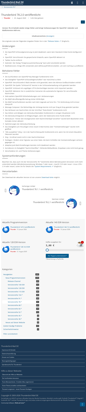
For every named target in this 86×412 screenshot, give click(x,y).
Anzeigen (50, 36)
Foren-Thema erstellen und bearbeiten (14, 386)
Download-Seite (47, 177)
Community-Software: (13, 403)
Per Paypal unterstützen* (57, 256)
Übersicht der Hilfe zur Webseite (12, 374)
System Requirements (43, 166)
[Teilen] (83, 22)
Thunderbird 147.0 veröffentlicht (22, 227)
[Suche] (72, 3)
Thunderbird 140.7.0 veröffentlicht (67, 227)
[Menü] (83, 3)
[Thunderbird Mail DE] (12, 3)
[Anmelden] (77, 3)
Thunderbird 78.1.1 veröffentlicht (37, 189)
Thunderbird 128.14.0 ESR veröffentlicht (20, 248)
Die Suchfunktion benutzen (10, 378)
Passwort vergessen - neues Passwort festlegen (17, 389)
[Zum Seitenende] (82, 404)
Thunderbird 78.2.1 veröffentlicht (48, 202)
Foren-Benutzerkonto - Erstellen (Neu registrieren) (17, 382)
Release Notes (53, 41)
